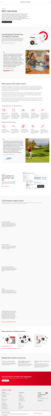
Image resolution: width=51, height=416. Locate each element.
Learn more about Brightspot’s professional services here (11, 348)
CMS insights (3, 174)
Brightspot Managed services (7, 346)
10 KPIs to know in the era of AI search (8, 361)
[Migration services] (25, 339)
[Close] (50, 413)
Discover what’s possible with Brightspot (17, 376)
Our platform (4, 392)
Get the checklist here (5, 186)
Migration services (21, 346)
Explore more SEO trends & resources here (9, 321)
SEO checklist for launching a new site (8, 178)
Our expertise (3, 8)
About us (20, 403)
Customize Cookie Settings (38, 413)
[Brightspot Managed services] (9, 339)
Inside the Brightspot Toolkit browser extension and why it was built (24, 362)
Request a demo (5, 380)
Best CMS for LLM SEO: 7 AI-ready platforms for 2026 (41, 362)
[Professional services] (41, 339)
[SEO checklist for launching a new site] (34, 180)
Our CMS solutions (21, 392)
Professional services (37, 346)
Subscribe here (40, 400)
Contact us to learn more (7, 21)
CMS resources (4, 403)
